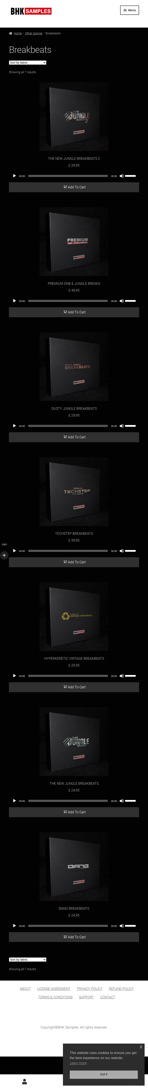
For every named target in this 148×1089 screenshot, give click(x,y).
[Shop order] (27, 62)
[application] (74, 176)
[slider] (68, 176)
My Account (24, 1082)
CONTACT (107, 997)
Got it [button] (103, 1074)
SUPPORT (86, 997)
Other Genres (33, 33)
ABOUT (25, 989)
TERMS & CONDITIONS (55, 997)
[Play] (14, 176)
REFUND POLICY (121, 989)
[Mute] (122, 176)
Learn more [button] (78, 1063)
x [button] (141, 1047)
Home (18, 33)
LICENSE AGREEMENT (54, 989)
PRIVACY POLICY (89, 989)
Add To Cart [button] (76, 187)
